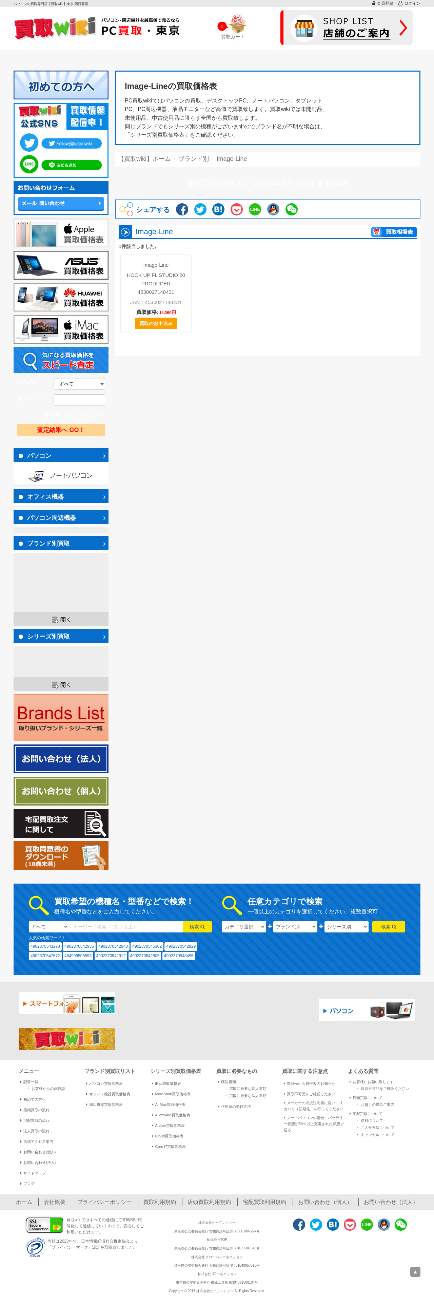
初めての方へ (33, 1099)
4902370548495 (179, 955)
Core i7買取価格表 (168, 1147)
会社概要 (54, 1202)
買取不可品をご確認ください (309, 1094)
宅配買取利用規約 (264, 1202)
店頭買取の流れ (35, 1110)
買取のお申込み (156, 323)
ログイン (409, 3)
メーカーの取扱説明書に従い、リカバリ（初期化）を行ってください (313, 1106)
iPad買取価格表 (166, 1083)
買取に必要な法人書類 (245, 1095)
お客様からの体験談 (45, 1088)
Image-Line (156, 265)
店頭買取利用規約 (209, 1202)
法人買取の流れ (35, 1131)
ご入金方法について (374, 1127)
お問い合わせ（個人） (325, 1202)
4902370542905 (145, 955)
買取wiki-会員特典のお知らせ (309, 1083)
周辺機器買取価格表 (104, 1104)
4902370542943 (113, 946)
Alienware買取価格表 (171, 1115)
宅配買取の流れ (35, 1120)
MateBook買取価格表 (171, 1094)
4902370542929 (181, 946)
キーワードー (31, 398)
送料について (369, 1120)
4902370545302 (147, 946)
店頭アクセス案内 (36, 1141)
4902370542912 (111, 955)
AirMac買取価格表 (168, 1104)
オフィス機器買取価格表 (108, 1094)
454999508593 (78, 955)
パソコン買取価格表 (104, 1083)
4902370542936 (79, 946)
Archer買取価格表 (168, 1125)
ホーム (24, 1202)
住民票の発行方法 (234, 1106)
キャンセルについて (374, 1134)
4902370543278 (45, 946)
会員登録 (382, 3)
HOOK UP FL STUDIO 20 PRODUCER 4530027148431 (156, 283)
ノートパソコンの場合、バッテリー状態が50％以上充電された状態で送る (314, 1124)
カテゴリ (26, 382)
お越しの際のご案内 (374, 1104)
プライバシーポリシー (104, 1202)
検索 (197, 926)
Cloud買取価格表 (167, 1136)
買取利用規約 (159, 1202)
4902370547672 (45, 955)
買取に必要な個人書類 (245, 1088)
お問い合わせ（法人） (391, 1202)
